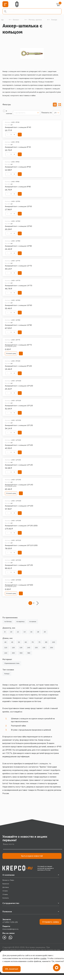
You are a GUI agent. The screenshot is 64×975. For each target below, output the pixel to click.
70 (33, 642)
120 (13, 647)
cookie (43, 958)
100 (53, 642)
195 (44, 647)
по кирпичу (20, 621)
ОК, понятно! (11, 969)
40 (5, 642)
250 (13, 653)
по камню (32, 621)
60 (26, 642)
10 (11, 632)
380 (28, 653)
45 (12, 642)
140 (28, 647)
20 (45, 632)
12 (18, 632)
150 (36, 647)
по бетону (8, 621)
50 (19, 642)
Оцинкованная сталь (11, 663)
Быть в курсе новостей (32, 856)
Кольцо (6, 673)
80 (46, 642)
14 (25, 632)
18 (38, 632)
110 (5, 647)
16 (31, 632)
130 (21, 647)
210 (5, 653)
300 (21, 653)
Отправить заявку (50, 922)
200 (51, 647)
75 (39, 642)
